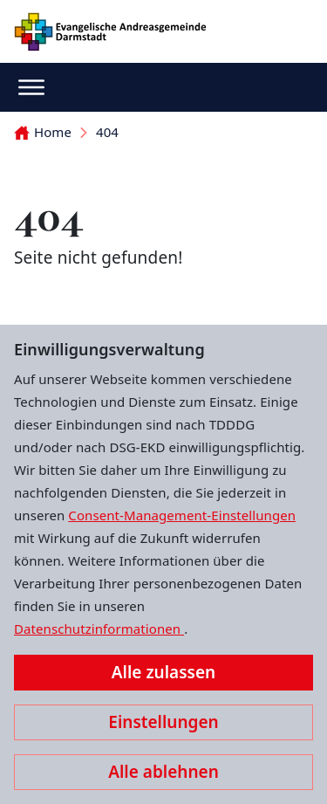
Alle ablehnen (163, 771)
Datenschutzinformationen (99, 628)
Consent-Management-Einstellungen (182, 515)
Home (43, 132)
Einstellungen (163, 722)
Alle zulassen (163, 672)
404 (107, 132)
